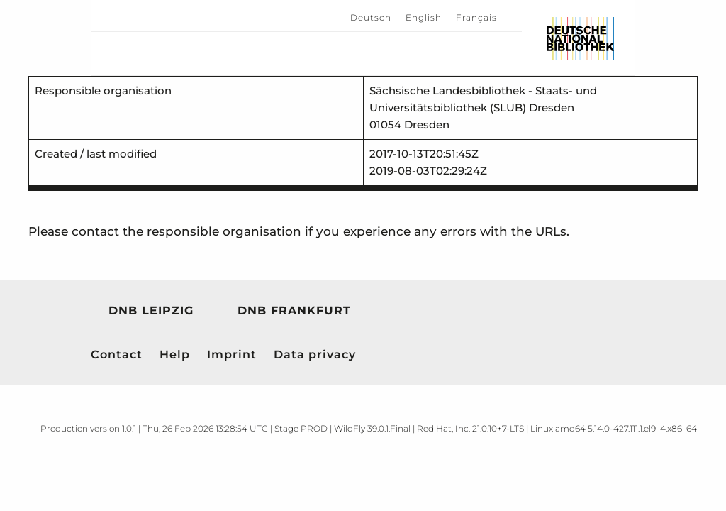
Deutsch (370, 17)
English (424, 17)
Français (476, 17)
